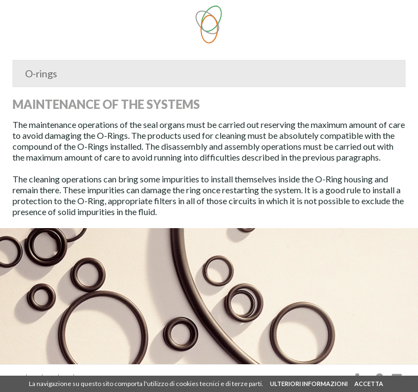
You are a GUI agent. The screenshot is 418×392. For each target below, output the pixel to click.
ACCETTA (368, 383)
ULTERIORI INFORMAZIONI (309, 383)
